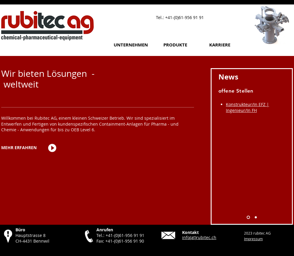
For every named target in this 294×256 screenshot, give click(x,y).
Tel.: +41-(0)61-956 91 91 (120, 235)
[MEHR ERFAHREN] (19, 148)
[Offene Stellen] (248, 217)
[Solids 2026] (256, 217)
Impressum (253, 238)
